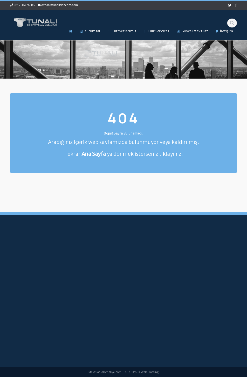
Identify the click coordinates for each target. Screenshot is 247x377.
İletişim (112, 278)
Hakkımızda (115, 253)
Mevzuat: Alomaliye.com (105, 372)
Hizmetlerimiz (116, 262)
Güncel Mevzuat (118, 270)
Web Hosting (149, 372)
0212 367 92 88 (24, 5)
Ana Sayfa (114, 245)
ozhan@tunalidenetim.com (59, 5)
